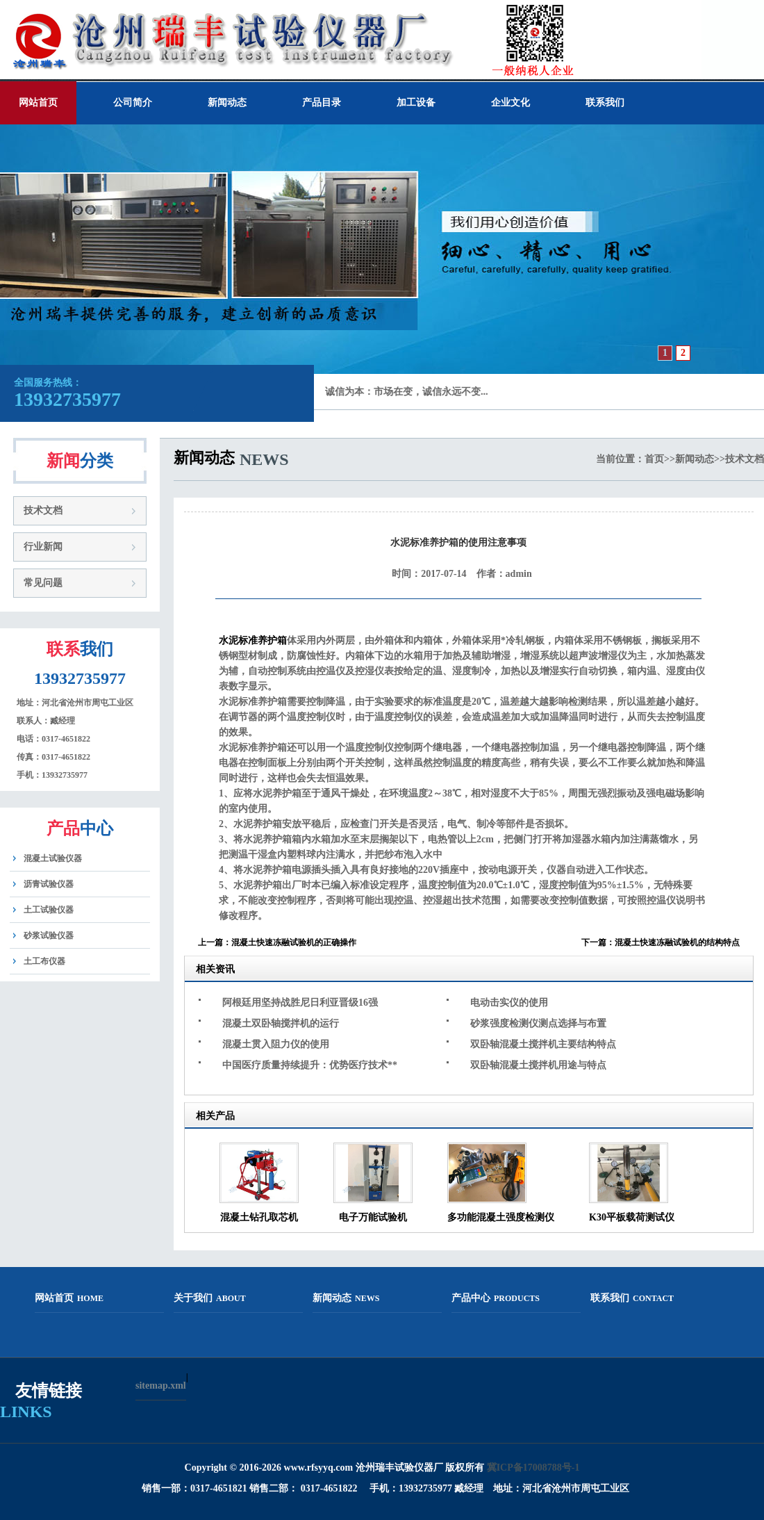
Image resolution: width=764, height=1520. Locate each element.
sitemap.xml (160, 1385)
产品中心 (495, 1298)
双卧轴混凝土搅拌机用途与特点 (538, 1065)
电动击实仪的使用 (509, 1002)
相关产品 (215, 1116)
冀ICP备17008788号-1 (533, 1467)
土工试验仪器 (49, 910)
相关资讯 (215, 969)
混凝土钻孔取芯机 (259, 1217)
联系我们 (605, 102)
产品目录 (321, 102)
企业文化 (510, 102)
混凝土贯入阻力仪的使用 (275, 1044)
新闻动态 (227, 102)
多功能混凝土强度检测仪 (500, 1217)
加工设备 (416, 102)
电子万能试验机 (373, 1217)
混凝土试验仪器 (53, 858)
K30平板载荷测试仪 (631, 1217)
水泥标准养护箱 (253, 640)
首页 (654, 459)
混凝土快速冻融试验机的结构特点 (677, 942)
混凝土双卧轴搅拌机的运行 (280, 1023)
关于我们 (210, 1298)
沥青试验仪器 (49, 884)
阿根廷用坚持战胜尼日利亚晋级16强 (300, 1002)
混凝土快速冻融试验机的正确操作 (293, 942)
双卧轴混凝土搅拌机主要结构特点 (543, 1044)
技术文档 (43, 510)
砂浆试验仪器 (49, 935)
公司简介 (132, 102)
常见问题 (43, 583)
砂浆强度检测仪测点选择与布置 (538, 1023)
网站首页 (38, 102)
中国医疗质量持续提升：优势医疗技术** (309, 1065)
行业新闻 (43, 546)
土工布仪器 (44, 961)
